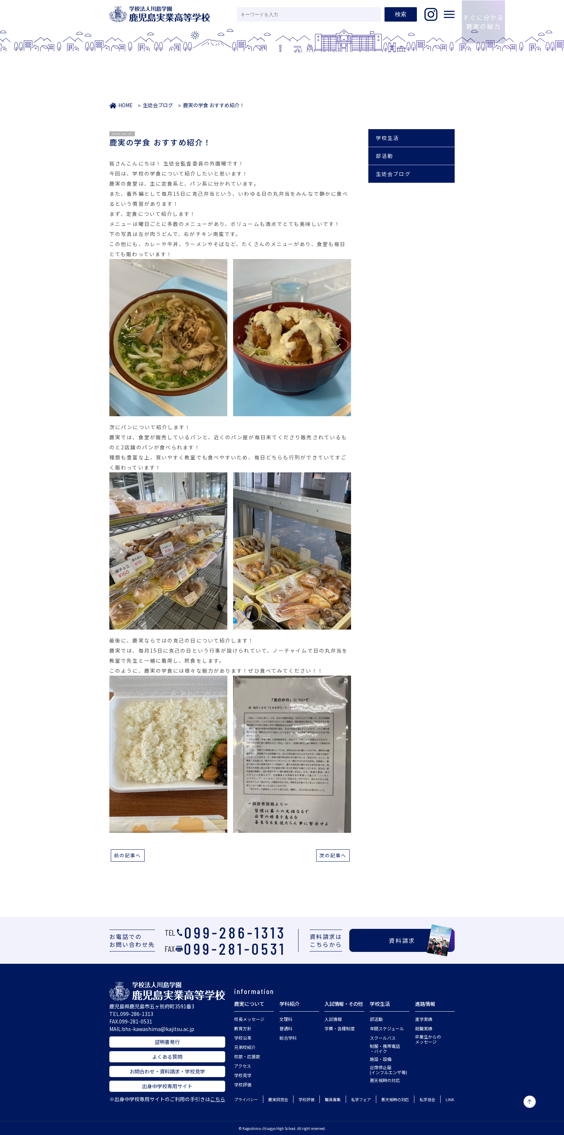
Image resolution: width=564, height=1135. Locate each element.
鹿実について (249, 1003)
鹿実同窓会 (278, 1099)
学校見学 (242, 1075)
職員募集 (333, 1099)
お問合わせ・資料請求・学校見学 (167, 1071)
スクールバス (383, 1038)
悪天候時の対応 (385, 1080)
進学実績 (423, 1019)
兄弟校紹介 (245, 1047)
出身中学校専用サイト (167, 1086)
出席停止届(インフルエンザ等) (388, 1069)
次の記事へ (333, 855)
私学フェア (361, 1099)
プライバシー (246, 1099)
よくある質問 (167, 1056)
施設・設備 (380, 1059)
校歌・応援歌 (247, 1056)
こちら (217, 1099)
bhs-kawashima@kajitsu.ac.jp (158, 1028)
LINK (450, 1099)
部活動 (384, 155)
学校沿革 (242, 1038)
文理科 (285, 1019)
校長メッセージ (249, 1019)
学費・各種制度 (339, 1028)
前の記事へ (127, 855)
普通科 (285, 1028)
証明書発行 (167, 1041)
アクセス (242, 1066)
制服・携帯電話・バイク (385, 1048)
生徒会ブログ (158, 105)
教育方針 (242, 1028)
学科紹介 (289, 1003)
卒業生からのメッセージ (428, 1039)
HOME (125, 105)
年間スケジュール (387, 1028)
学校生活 (387, 137)
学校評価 (242, 1084)
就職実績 (423, 1028)
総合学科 (288, 1038)
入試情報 (333, 1019)
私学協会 (427, 1099)
